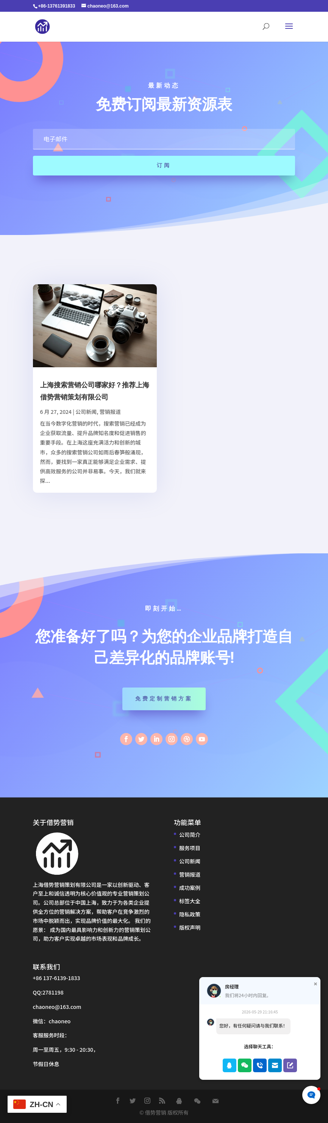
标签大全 (189, 901)
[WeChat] (197, 1101)
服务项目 (189, 848)
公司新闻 (86, 411)
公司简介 (189, 834)
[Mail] (215, 1101)
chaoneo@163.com (57, 1006)
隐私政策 (189, 914)
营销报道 (110, 411)
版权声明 (189, 927)
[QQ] (179, 1101)
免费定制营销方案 (164, 698)
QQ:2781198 (48, 992)
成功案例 (189, 887)
